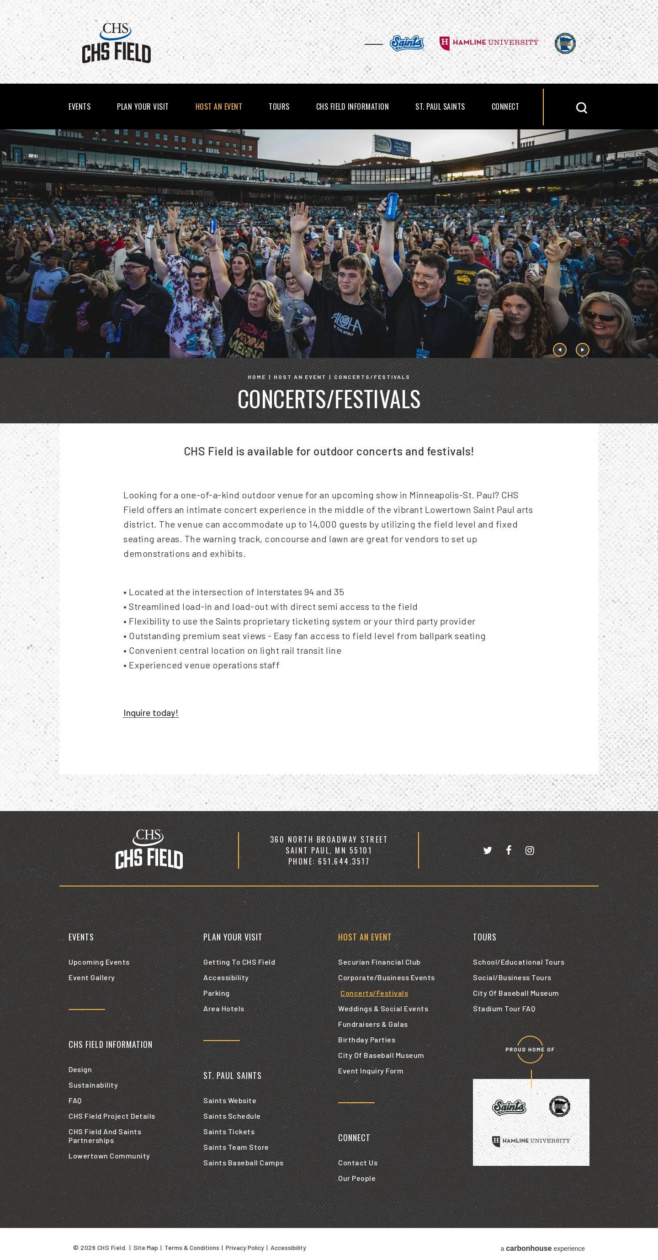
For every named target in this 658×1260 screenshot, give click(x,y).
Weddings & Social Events (383, 1008)
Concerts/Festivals (374, 992)
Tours (279, 106)
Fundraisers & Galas (373, 1024)
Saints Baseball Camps (243, 1162)
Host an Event (219, 106)
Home (257, 377)
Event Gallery (92, 977)
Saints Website (229, 1100)
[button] (578, 107)
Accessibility (226, 977)
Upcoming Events (99, 961)
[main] (329, 470)
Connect (506, 106)
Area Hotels (223, 1008)
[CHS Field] (149, 850)
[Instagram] (529, 850)
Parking (216, 992)
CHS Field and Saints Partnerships (105, 1135)
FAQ (75, 1100)
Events (79, 106)
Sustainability (93, 1084)
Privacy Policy (245, 1247)
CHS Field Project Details (112, 1115)
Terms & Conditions (191, 1247)
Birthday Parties (366, 1039)
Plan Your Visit (143, 106)
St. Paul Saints (440, 106)
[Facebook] (509, 850)
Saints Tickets (229, 1131)
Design (80, 1069)
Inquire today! (151, 712)
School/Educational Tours (518, 961)
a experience (542, 1248)
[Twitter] (487, 850)
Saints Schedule (232, 1115)
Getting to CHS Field (239, 961)
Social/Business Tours (512, 977)
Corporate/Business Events (386, 977)
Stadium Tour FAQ (504, 1008)
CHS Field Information (352, 106)
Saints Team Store (236, 1147)
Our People (357, 1178)
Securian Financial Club (379, 961)
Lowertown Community (109, 1155)
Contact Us (357, 1162)
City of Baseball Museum (381, 1055)
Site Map (145, 1247)
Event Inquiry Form (370, 1070)
